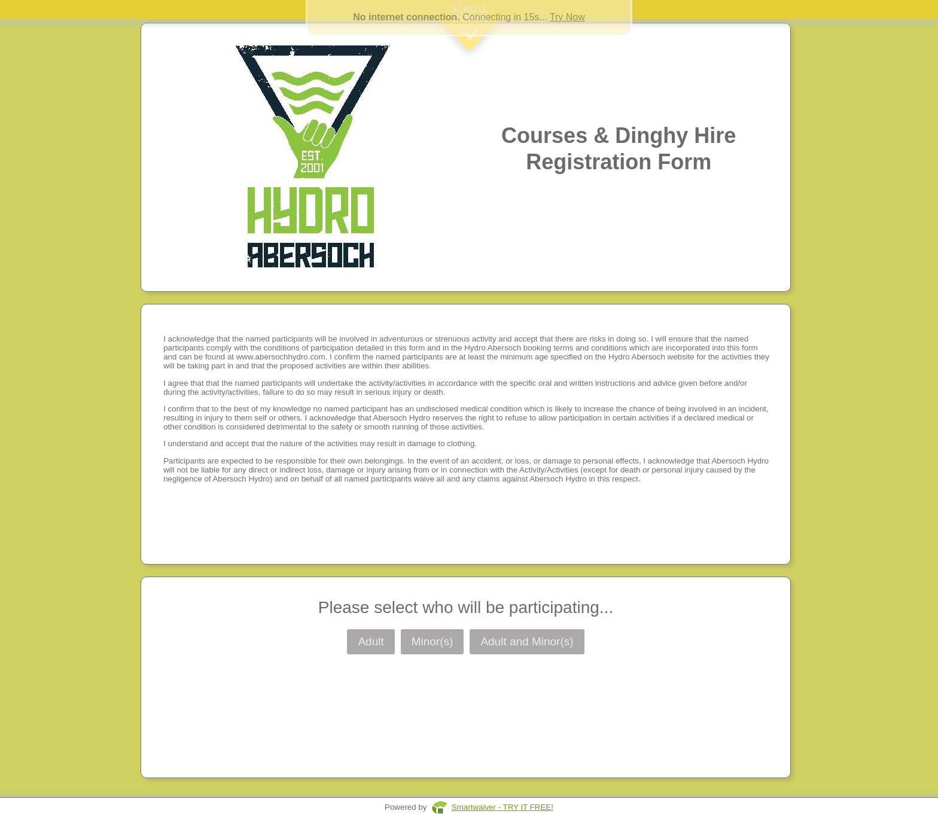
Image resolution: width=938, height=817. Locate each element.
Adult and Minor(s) (526, 641)
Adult (370, 641)
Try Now (567, 17)
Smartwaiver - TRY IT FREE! (502, 807)
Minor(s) (432, 641)
